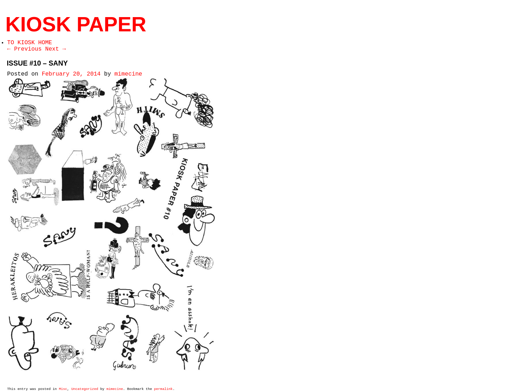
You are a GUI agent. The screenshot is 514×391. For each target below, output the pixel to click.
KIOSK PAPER (75, 24)
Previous (24, 49)
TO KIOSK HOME (29, 43)
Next (55, 49)
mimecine (128, 74)
